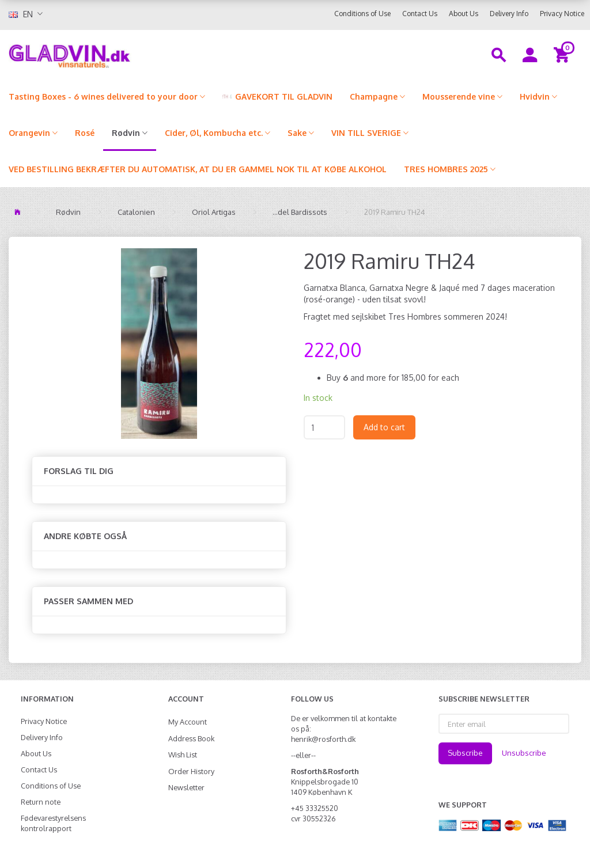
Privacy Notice (562, 13)
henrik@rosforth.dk (323, 739)
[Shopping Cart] (563, 54)
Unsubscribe (524, 752)
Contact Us (419, 13)
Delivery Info (509, 13)
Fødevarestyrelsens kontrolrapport (53, 823)
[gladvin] (111, 54)
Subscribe (465, 752)
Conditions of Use (362, 13)
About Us (463, 13)
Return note (40, 801)
